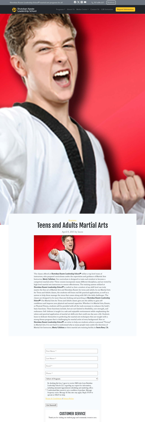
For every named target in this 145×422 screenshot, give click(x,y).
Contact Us (94, 9)
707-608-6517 (99, 2)
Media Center (81, 9)
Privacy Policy (68, 398)
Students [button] (111, 2)
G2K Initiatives (107, 9)
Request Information (125, 9)
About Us (71, 9)
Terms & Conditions (53, 398)
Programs (60, 9)
